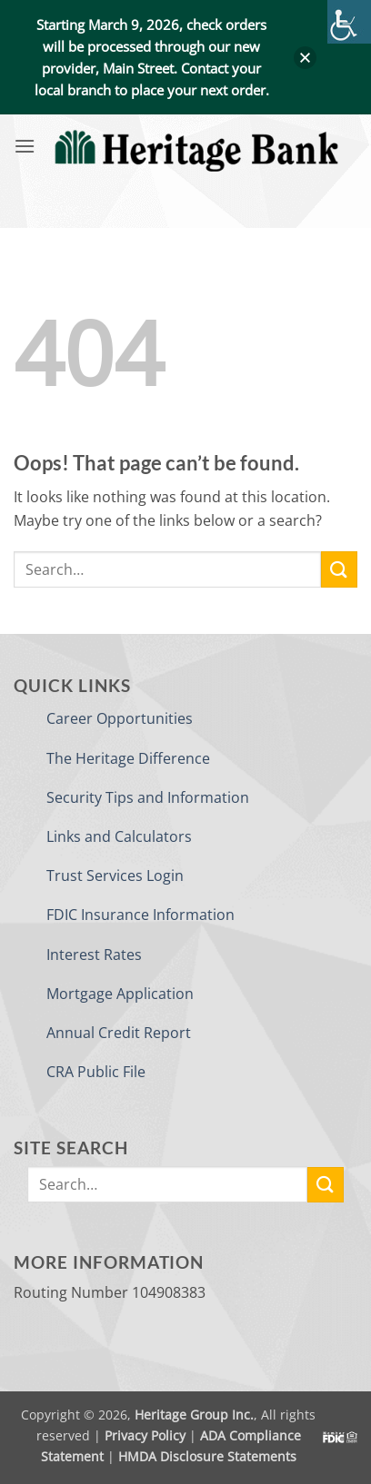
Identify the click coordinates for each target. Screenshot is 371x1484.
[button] (305, 57)
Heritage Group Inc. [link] (194, 1414)
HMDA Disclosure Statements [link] (207, 1456)
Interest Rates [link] (94, 955)
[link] (349, 22)
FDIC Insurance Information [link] (140, 915)
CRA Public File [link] (95, 1072)
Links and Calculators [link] (119, 836)
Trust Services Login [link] (115, 875)
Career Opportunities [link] (119, 718)
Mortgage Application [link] (120, 994)
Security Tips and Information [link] (147, 797)
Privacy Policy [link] (145, 1435)
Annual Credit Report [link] (118, 1033)
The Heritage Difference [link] (128, 758)
